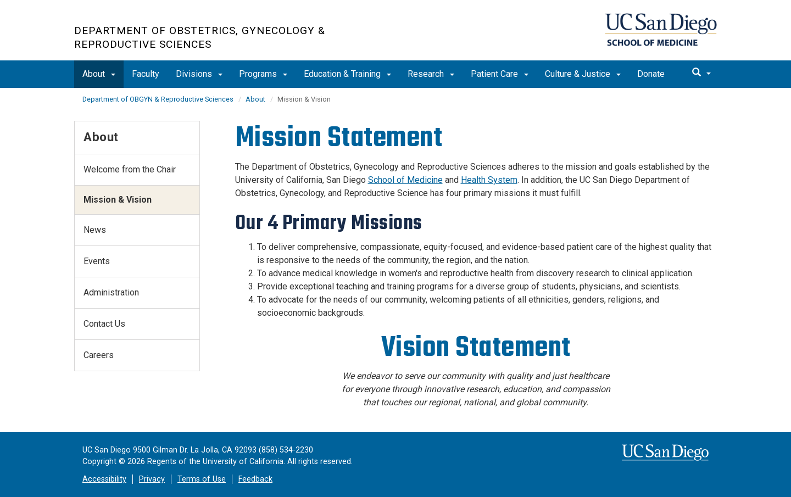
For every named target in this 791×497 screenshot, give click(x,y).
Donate (651, 74)
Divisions (199, 74)
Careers (98, 355)
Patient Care (499, 74)
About (98, 74)
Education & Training (347, 74)
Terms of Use (201, 479)
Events (96, 261)
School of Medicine (405, 180)
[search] (701, 73)
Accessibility (104, 479)
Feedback (255, 479)
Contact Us (104, 324)
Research (431, 74)
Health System (489, 180)
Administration (111, 292)
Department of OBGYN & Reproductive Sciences (157, 99)
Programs (263, 74)
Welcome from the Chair (129, 169)
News (94, 230)
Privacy (152, 479)
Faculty (145, 74)
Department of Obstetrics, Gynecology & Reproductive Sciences (199, 37)
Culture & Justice (583, 74)
